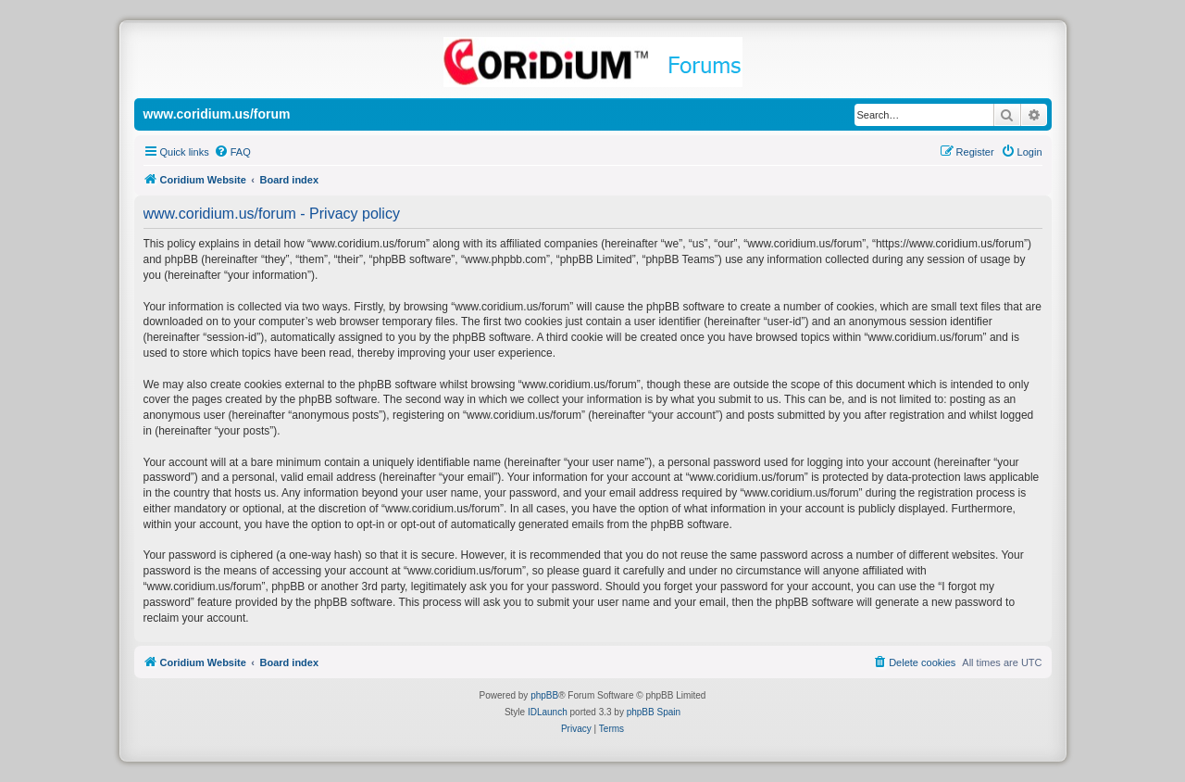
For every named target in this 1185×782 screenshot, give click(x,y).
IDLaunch (548, 712)
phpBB (544, 695)
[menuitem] (232, 152)
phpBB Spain (653, 712)
